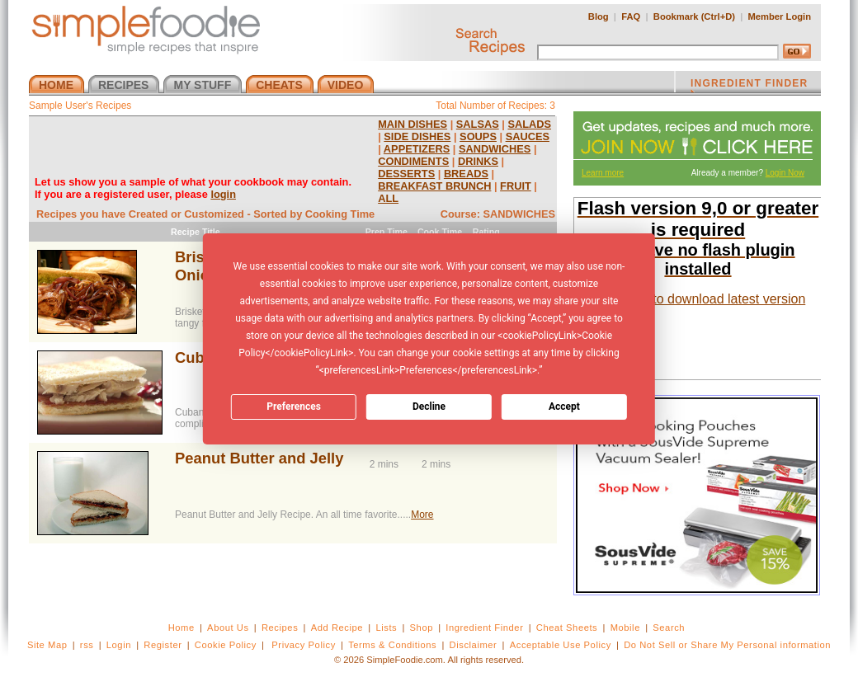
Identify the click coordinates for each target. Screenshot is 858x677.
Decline (429, 406)
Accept (564, 406)
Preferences (293, 406)
